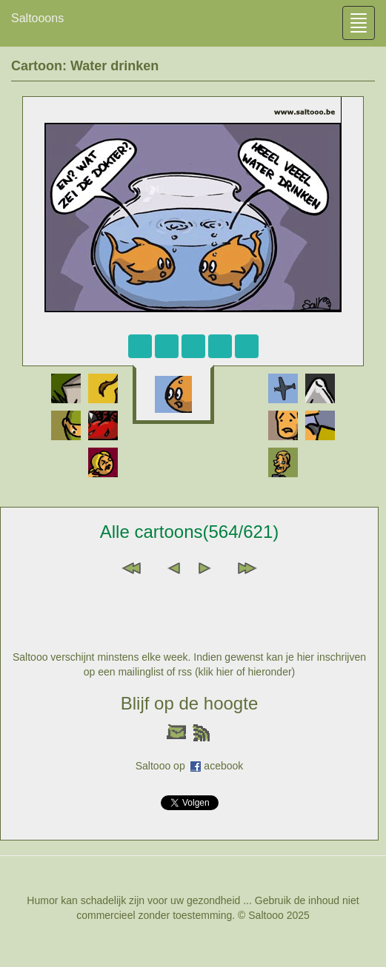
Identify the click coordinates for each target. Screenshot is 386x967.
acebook (223, 766)
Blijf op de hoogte (189, 703)
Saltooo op (163, 766)
